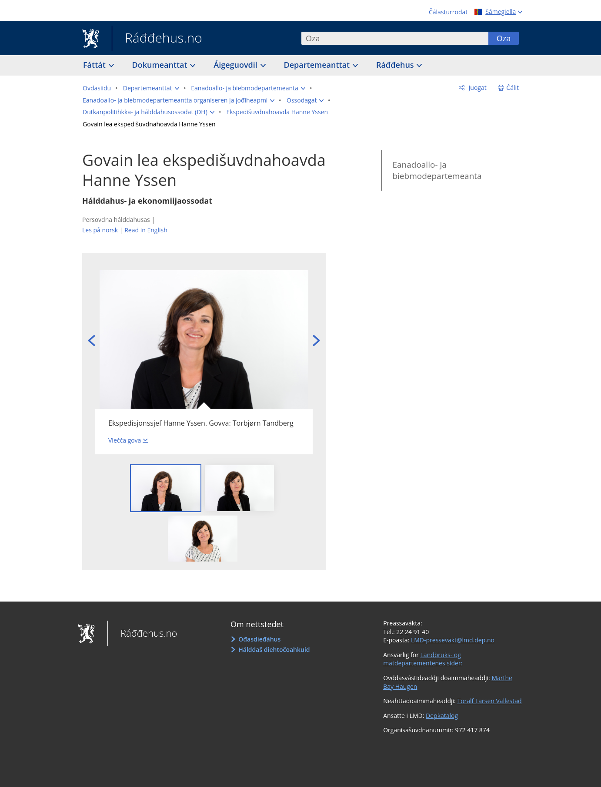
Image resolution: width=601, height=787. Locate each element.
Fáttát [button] (95, 65)
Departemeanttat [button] (318, 65)
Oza (504, 38)
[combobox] (394, 38)
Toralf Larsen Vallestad (489, 701)
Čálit (512, 87)
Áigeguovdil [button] (236, 65)
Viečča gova (124, 440)
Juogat (477, 87)
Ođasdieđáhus (259, 639)
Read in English (145, 230)
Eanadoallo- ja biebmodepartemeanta (436, 170)
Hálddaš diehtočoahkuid (274, 649)
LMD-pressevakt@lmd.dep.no (452, 640)
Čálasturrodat (448, 12)
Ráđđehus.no (157, 39)
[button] (151, 88)
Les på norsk (100, 230)
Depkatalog (442, 715)
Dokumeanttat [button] (161, 65)
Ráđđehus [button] (396, 65)
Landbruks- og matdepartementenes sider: (422, 659)
